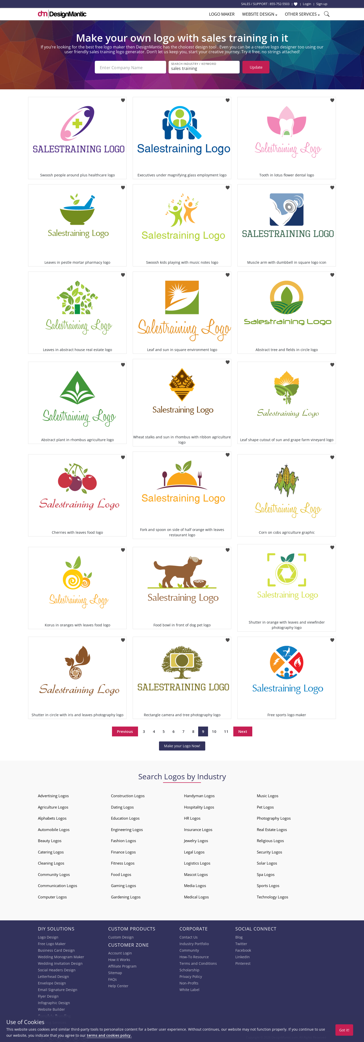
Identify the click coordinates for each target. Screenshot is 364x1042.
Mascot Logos (196, 873)
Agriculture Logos (53, 806)
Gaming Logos (123, 884)
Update (256, 67)
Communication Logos (57, 884)
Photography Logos (274, 817)
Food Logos (121, 873)
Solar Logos (267, 862)
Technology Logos (272, 895)
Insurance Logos (198, 828)
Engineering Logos (127, 828)
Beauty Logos (49, 839)
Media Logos (195, 884)
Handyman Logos (199, 794)
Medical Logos (196, 895)
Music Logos (267, 794)
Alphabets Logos (52, 817)
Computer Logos (52, 895)
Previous (125, 730)
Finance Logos (123, 850)
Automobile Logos (54, 828)
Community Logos (54, 873)
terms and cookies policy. (109, 1035)
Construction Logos (128, 794)
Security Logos (269, 850)
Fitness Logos (122, 862)
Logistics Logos (197, 862)
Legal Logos (194, 850)
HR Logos (192, 817)
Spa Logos (266, 873)
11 (226, 730)
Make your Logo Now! (182, 744)
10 (214, 730)
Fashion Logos (123, 839)
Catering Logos (51, 850)
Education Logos (125, 817)
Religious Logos (270, 839)
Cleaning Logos (51, 862)
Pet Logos (265, 806)
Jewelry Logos (196, 839)
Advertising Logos (53, 794)
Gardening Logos (126, 895)
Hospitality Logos (199, 806)
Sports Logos (268, 884)
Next (242, 730)
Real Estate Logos (272, 828)
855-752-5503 (279, 4)
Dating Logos (122, 806)
